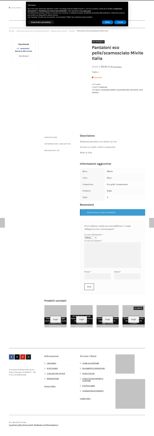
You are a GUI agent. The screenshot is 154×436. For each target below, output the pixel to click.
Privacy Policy (50, 383)
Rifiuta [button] (107, 22)
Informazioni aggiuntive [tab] (57, 143)
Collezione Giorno (108, 89)
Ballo (97, 89)
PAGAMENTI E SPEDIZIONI (93, 365)
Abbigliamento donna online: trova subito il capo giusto (32, 30)
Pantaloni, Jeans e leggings (59, 30)
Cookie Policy (85, 395)
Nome (87, 271)
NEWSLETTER (53, 375)
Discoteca (134, 89)
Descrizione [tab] (50, 136)
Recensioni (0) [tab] (52, 149)
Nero (109, 177)
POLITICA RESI (88, 382)
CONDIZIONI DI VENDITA (93, 387)
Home (12, 30)
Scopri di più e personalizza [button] (41, 22)
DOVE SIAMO (52, 365)
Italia (109, 190)
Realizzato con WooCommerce (46, 421)
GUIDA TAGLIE (88, 370)
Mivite (110, 170)
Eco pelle (111, 183)
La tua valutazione (93, 234)
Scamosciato (122, 183)
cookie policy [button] (86, 11)
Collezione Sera (122, 89)
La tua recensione (93, 240)
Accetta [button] (120, 22)
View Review (24, 54)
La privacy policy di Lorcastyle (21, 421)
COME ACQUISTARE (90, 360)
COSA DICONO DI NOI (56, 370)
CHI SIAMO (51, 360)
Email (117, 271)
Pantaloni (72, 30)
